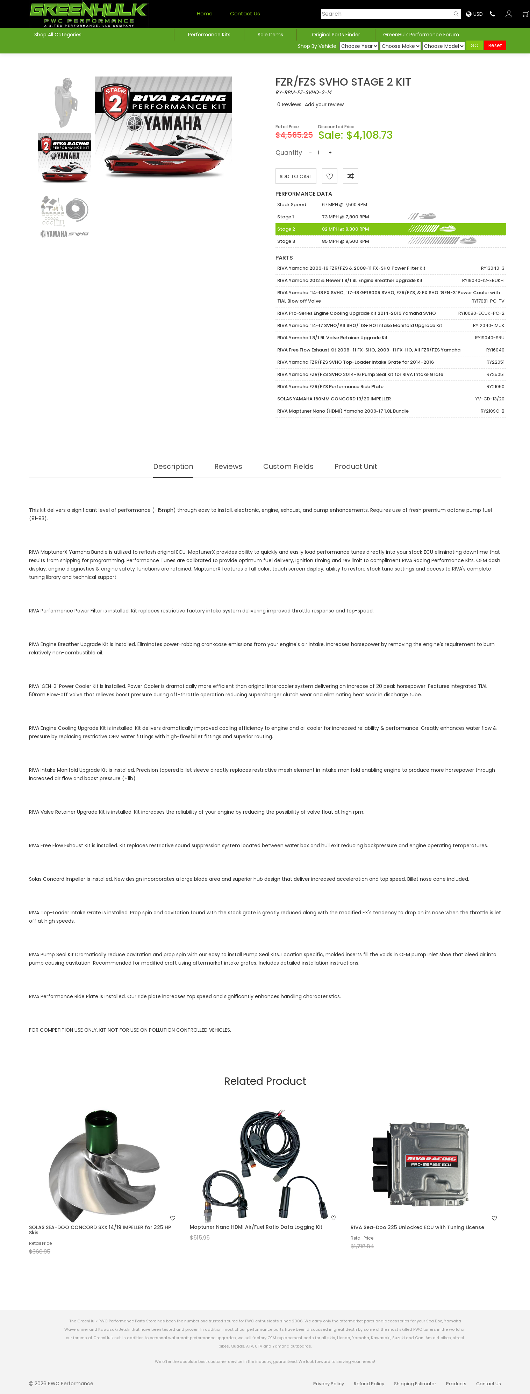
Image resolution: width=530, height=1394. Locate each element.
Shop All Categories (58, 34)
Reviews (291, 104)
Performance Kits (209, 34)
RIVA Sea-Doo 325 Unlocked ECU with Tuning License (417, 1227)
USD (474, 13)
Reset (495, 45)
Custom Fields (288, 466)
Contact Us (245, 13)
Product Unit (356, 466)
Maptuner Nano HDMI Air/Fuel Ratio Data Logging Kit (256, 1227)
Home (205, 13)
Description (173, 466)
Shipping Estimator (415, 1383)
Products (456, 1383)
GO (475, 45)
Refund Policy (369, 1383)
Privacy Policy (328, 1383)
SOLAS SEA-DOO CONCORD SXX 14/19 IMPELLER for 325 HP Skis (100, 1230)
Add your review (324, 104)
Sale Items (270, 34)
